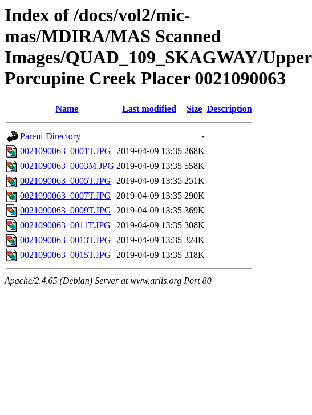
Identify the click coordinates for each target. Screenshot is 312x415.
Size (194, 109)
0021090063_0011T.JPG (65, 225)
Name (66, 109)
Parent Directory (50, 136)
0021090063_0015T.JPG (65, 255)
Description (229, 109)
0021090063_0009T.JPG (65, 210)
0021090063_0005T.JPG (65, 181)
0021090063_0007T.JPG (65, 195)
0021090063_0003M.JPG (67, 166)
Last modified (149, 109)
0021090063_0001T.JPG (65, 151)
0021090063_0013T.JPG (65, 240)
